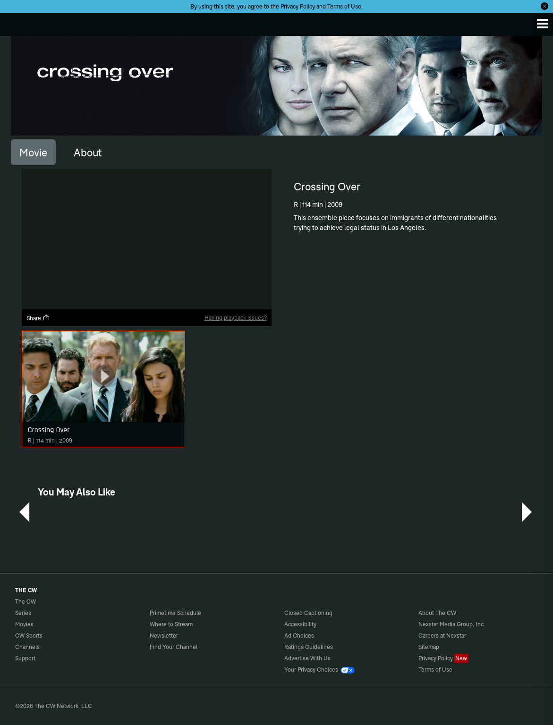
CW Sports (29, 635)
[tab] (33, 152)
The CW (16, 22)
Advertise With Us (307, 658)
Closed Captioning (308, 612)
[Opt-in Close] (544, 6)
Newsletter (164, 635)
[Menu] (542, 23)
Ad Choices (299, 635)
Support (25, 658)
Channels (27, 646)
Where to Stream (171, 624)
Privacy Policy (298, 6)
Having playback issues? (235, 317)
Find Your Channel (173, 646)
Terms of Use (344, 6)
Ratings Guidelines (308, 646)
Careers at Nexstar (442, 635)
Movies (24, 624)
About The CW (437, 612)
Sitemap (428, 646)
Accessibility (300, 624)
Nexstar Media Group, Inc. (451, 624)
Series (23, 612)
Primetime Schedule (175, 612)
